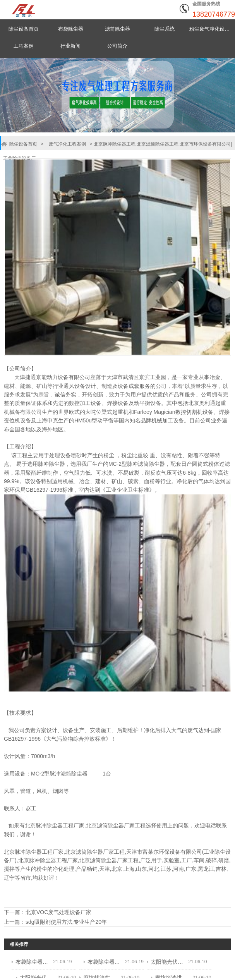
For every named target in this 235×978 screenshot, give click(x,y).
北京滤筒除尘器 (105, 825)
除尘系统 (164, 29)
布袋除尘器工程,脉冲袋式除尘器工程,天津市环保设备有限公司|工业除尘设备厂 (32, 960)
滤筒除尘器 (117, 29)
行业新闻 (70, 46)
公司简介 (117, 46)
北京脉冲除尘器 (44, 825)
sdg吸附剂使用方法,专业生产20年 (66, 921)
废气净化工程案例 (66, 144)
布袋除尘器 (70, 29)
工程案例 (24, 46)
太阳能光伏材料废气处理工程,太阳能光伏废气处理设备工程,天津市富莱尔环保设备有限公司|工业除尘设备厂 (167, 960)
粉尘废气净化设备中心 (212, 29)
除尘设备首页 (24, 29)
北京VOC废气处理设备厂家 (58, 912)
